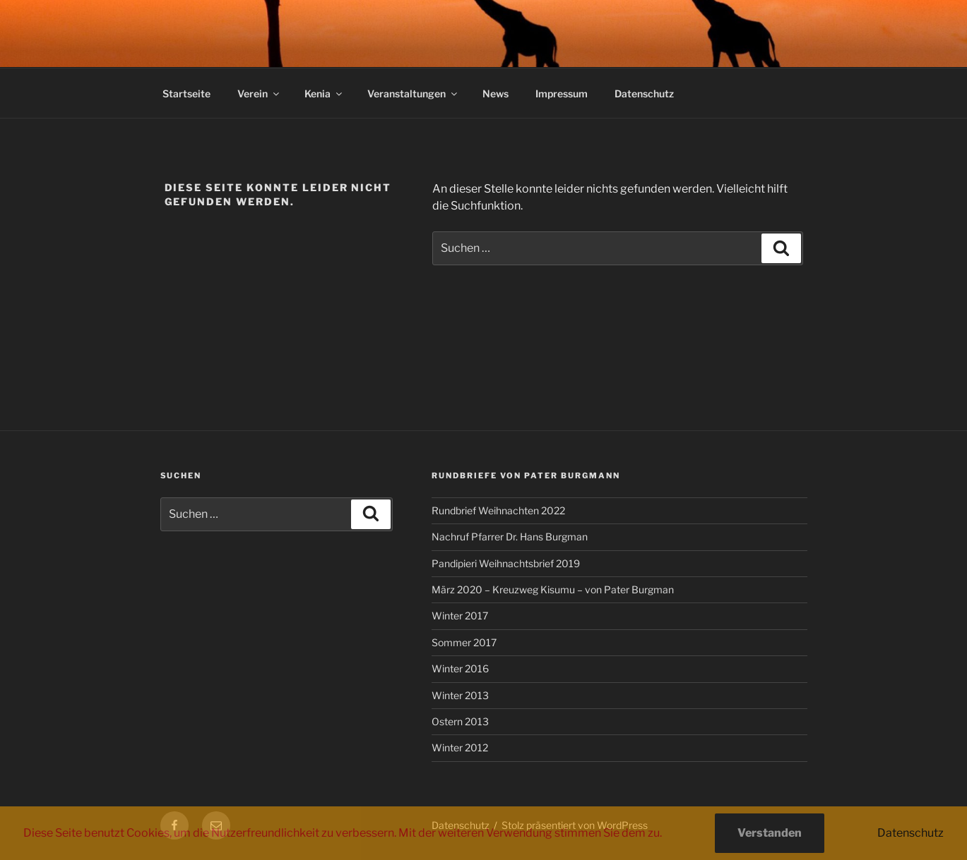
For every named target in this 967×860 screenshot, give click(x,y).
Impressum (561, 93)
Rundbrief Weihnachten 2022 (498, 510)
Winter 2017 (460, 616)
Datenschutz (644, 93)
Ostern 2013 (460, 721)
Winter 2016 (460, 668)
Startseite (186, 93)
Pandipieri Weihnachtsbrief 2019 (506, 563)
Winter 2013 (460, 695)
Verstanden (769, 833)
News (495, 93)
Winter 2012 (460, 747)
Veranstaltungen (413, 93)
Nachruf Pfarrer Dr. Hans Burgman (510, 537)
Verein (259, 93)
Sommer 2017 (464, 642)
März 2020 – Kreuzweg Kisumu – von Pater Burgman (553, 589)
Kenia (324, 93)
